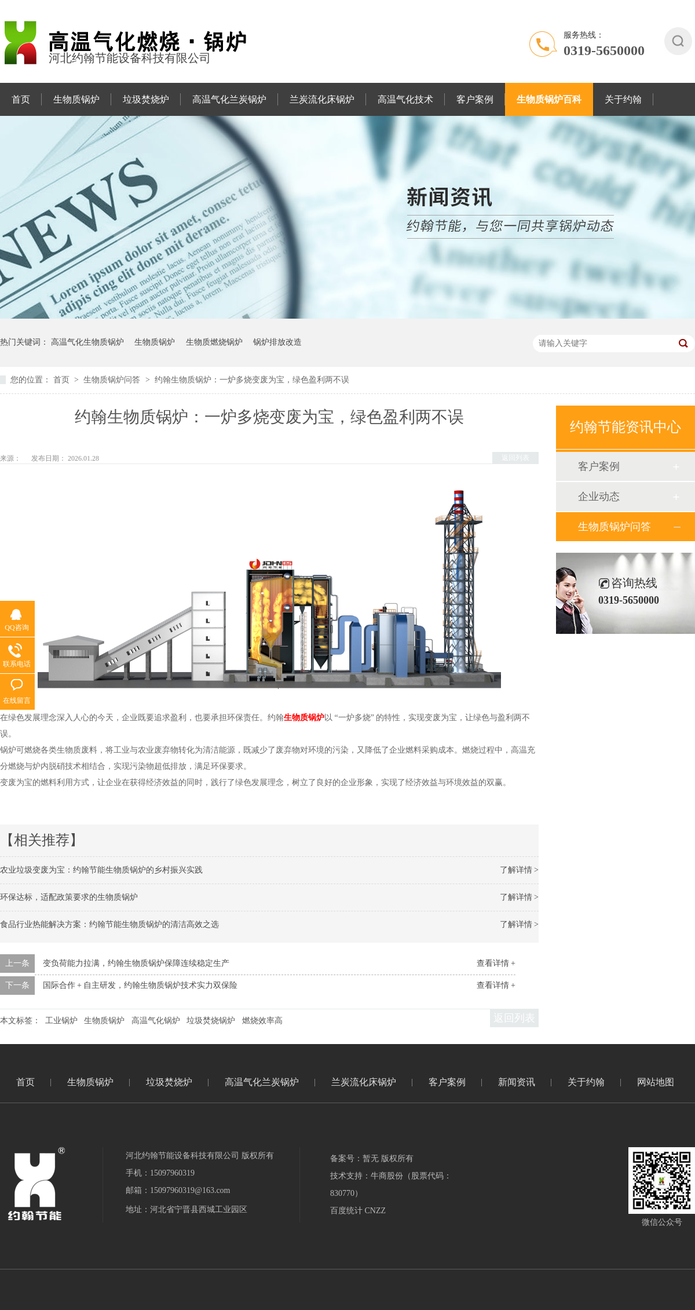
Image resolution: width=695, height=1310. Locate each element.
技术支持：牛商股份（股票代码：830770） (391, 1185)
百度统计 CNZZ (358, 1210)
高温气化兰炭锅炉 (229, 99)
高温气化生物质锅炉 (87, 342)
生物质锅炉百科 (549, 99)
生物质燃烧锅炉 (214, 342)
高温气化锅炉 (155, 1020)
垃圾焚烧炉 (146, 99)
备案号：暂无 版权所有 (372, 1158)
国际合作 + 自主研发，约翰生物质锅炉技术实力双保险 (140, 985)
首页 (21, 99)
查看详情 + (496, 963)
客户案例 (474, 99)
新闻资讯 (516, 1082)
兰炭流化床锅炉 (322, 99)
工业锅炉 (61, 1020)
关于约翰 (623, 99)
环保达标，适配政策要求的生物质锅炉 (69, 897)
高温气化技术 (405, 99)
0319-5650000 (604, 50)
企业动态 (599, 496)
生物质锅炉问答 (112, 379)
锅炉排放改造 (277, 342)
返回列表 (515, 458)
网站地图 (655, 1082)
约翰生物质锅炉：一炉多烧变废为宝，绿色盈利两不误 (252, 379)
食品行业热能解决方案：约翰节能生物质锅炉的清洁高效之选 (109, 924)
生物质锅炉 (76, 99)
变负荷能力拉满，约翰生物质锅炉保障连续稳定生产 (136, 963)
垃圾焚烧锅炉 (210, 1020)
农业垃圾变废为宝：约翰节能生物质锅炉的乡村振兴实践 (101, 870)
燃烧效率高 (262, 1020)
